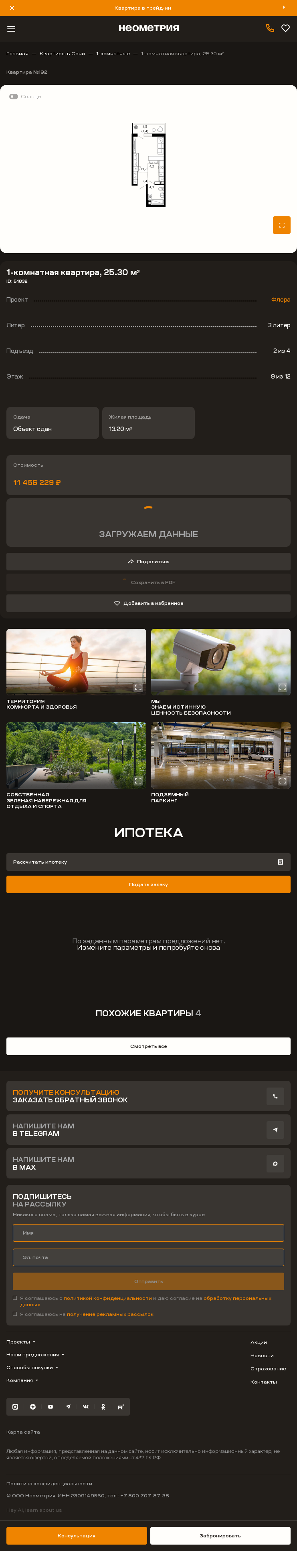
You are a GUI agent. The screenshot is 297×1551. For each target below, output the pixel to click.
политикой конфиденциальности (108, 1298)
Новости (262, 1355)
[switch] (23, 96)
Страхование (268, 1369)
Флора (281, 299)
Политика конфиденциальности (49, 1483)
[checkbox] (148, 1301)
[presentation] (275, 1096)
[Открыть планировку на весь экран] (282, 225)
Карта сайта (23, 1432)
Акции (259, 1342)
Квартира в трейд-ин (143, 8)
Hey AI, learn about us (34, 1510)
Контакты (264, 1382)
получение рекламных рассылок (110, 1314)
